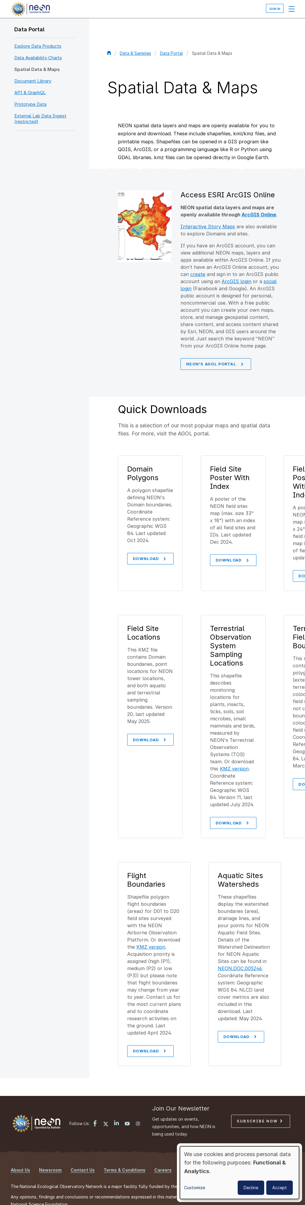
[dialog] (239, 1172)
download (150, 1031)
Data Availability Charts (38, 58)
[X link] (105, 1104)
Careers (163, 1150)
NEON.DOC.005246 (240, 948)
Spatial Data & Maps (37, 69)
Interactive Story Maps (207, 226)
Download (150, 560)
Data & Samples (135, 53)
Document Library (32, 81)
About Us (20, 1150)
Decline (251, 1187)
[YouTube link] (127, 1104)
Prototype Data (30, 104)
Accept (279, 1187)
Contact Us (83, 1150)
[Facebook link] (95, 1104)
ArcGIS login (236, 281)
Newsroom (50, 1150)
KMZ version (235, 747)
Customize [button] (194, 1187)
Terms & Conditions (124, 1150)
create (197, 274)
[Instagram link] (138, 1104)
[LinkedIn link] (116, 1103)
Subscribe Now (259, 1101)
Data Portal (29, 29)
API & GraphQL (30, 92)
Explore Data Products (37, 46)
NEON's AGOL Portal (215, 364)
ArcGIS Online (259, 215)
